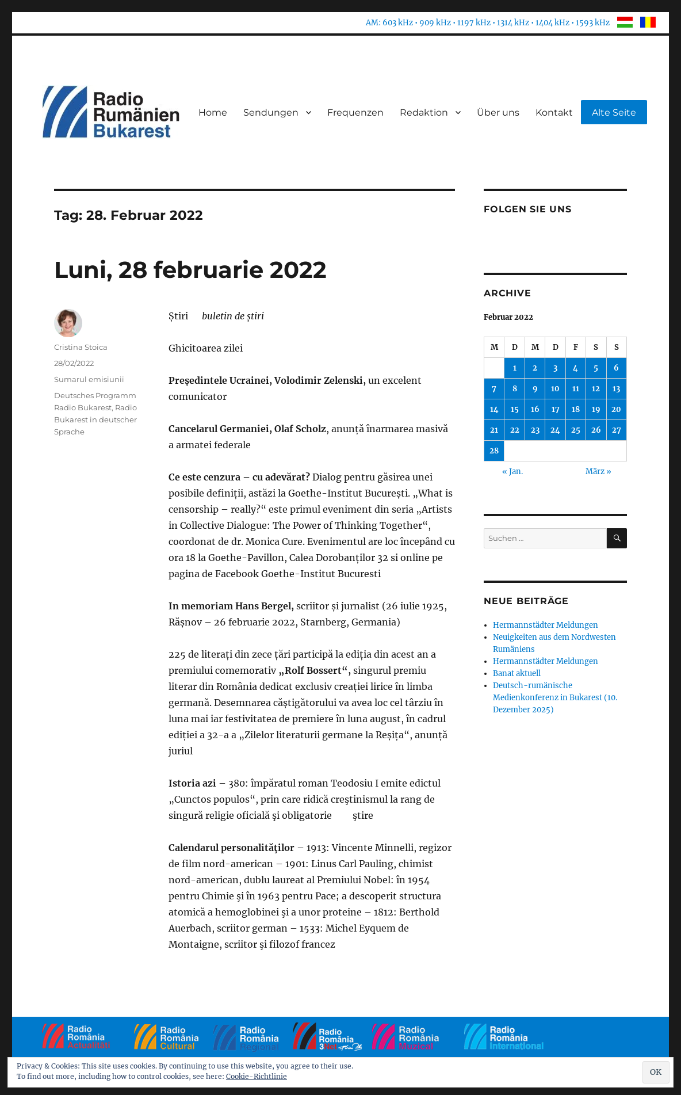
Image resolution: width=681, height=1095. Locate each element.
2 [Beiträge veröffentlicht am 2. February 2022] (535, 368)
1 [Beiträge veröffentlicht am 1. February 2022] (515, 368)
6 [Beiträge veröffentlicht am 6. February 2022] (616, 368)
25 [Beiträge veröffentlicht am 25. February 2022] (575, 430)
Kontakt (554, 112)
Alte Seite (614, 112)
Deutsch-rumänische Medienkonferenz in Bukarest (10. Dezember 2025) (555, 698)
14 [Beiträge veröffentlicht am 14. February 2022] (494, 409)
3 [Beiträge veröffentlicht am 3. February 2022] (555, 368)
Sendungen (271, 112)
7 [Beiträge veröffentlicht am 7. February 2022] (494, 389)
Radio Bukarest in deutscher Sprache (95, 419)
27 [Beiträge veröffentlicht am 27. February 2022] (616, 430)
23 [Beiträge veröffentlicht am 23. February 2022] (535, 430)
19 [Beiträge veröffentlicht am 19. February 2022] (596, 409)
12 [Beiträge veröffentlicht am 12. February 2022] (596, 389)
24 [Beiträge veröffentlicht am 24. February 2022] (555, 430)
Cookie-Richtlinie (256, 1076)
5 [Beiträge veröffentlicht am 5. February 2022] (596, 368)
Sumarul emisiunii (89, 379)
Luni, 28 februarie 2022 (190, 269)
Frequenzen (355, 112)
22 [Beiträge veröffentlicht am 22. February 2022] (514, 430)
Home (212, 112)
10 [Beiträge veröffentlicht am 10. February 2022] (555, 389)
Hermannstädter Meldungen (545, 625)
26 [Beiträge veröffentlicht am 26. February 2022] (596, 430)
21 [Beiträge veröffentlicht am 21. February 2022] (494, 430)
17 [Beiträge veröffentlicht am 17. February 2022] (556, 409)
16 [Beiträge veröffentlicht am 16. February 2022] (535, 409)
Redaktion (424, 112)
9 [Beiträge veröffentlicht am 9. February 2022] (535, 389)
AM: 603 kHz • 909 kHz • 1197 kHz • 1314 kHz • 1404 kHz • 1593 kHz (488, 23)
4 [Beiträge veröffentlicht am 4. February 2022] (575, 368)
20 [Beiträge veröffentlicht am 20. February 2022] (616, 409)
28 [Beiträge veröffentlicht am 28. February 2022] (494, 451)
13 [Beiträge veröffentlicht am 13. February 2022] (616, 389)
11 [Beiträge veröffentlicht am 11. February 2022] (575, 389)
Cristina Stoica (81, 347)
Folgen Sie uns (528, 209)
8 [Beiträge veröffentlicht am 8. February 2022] (514, 389)
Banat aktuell (517, 673)
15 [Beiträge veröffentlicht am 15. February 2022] (515, 409)
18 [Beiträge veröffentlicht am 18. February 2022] (576, 409)
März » (598, 471)
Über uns (498, 112)
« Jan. (512, 471)
